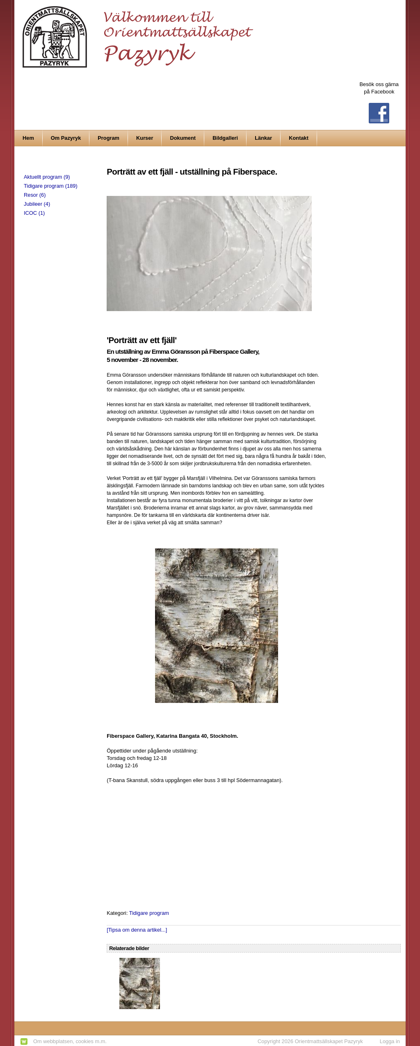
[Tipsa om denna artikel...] (137, 930)
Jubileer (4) (37, 204)
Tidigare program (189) (51, 186)
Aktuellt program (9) (47, 177)
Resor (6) (35, 195)
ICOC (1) (34, 213)
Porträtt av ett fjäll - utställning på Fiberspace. (192, 171)
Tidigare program (149, 913)
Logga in (390, 1041)
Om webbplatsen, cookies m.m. (70, 1041)
